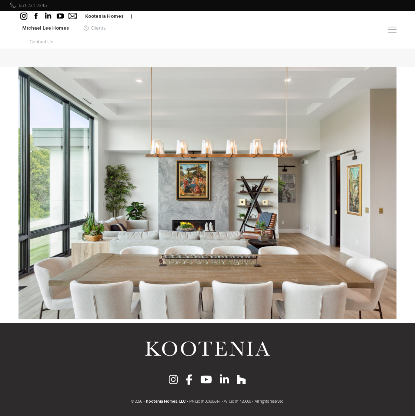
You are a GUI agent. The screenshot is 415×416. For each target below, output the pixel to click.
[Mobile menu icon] (392, 30)
